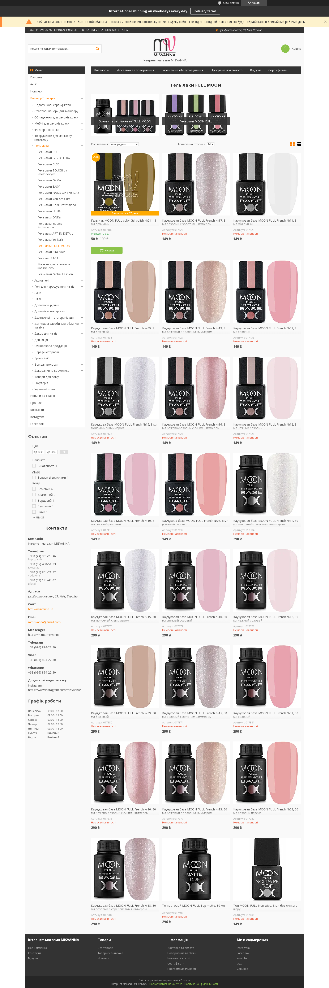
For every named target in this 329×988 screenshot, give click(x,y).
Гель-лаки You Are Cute (54, 199)
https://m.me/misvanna (44, 635)
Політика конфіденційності (201, 984)
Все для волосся (46, 364)
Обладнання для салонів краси (56, 117)
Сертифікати (277, 70)
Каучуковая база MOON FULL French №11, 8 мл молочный (264, 222)
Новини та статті (42, 396)
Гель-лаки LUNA (49, 211)
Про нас (36, 403)
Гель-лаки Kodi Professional (57, 205)
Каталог (100, 70)
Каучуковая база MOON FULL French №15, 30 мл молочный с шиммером (123, 618)
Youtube (242, 958)
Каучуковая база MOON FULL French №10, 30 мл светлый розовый (194, 618)
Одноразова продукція (50, 346)
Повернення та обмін (181, 953)
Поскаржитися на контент (165, 984)
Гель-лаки (41, 146)
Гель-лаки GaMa (49, 180)
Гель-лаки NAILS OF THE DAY (58, 193)
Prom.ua (185, 980)
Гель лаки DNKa (49, 217)
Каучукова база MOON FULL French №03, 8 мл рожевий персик (195, 522)
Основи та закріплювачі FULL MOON (125, 121)
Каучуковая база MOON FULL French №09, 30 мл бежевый (123, 715)
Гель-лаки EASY (49, 186)
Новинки (36, 91)
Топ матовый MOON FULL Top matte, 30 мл (193, 906)
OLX (239, 963)
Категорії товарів (42, 98)
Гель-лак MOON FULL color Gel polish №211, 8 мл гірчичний (123, 222)
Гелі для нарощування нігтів (54, 286)
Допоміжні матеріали (49, 311)
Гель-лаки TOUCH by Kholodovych (52, 172)
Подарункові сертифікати (52, 105)
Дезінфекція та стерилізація (54, 317)
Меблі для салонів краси (51, 123)
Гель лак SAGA (48, 258)
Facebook (37, 424)
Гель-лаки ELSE (48, 164)
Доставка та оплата (180, 948)
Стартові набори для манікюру (56, 111)
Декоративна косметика (51, 371)
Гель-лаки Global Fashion (55, 274)
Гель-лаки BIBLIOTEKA (54, 158)
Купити (109, 250)
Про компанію (37, 948)
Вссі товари (105, 948)
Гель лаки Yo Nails (51, 239)
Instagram (37, 417)
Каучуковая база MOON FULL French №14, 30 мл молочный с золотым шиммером (265, 522)
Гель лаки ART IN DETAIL (55, 233)
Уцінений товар (45, 389)
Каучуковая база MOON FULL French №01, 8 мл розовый (264, 330)
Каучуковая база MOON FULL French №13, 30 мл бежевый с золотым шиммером (194, 811)
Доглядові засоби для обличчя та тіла (56, 325)
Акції (33, 84)
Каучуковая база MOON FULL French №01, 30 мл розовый (265, 715)
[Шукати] (97, 48)
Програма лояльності (226, 70)
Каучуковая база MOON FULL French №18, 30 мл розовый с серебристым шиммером (123, 907)
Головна (36, 77)
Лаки (37, 293)
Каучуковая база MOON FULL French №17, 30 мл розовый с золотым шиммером (194, 715)
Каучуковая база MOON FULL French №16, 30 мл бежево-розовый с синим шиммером (123, 811)
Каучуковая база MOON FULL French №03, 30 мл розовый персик (265, 811)
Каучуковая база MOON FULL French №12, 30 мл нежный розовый (265, 618)
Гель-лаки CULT (49, 152)
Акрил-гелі (41, 280)
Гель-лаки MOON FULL (196, 121)
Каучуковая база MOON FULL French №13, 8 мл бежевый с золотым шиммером (193, 330)
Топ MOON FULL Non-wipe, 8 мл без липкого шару (265, 907)
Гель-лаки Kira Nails (51, 252)
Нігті (37, 299)
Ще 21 (40, 517)
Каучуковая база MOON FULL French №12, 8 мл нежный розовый (264, 426)
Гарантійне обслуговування (182, 70)
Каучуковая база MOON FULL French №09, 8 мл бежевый (122, 330)
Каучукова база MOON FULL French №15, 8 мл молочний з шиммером (124, 426)
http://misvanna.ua (40, 609)
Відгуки (255, 70)
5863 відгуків (231, 3)
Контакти (37, 410)
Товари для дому (46, 377)
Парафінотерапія (46, 352)
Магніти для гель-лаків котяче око (54, 266)
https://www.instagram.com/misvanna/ (54, 690)
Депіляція (41, 340)
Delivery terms (205, 11)
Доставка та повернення (135, 70)
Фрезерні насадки (46, 130)
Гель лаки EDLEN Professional (50, 225)
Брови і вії (41, 358)
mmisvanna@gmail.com (44, 622)
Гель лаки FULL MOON (54, 246)
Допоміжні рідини (46, 305)
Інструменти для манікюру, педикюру (53, 138)
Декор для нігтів (45, 333)
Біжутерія (41, 383)
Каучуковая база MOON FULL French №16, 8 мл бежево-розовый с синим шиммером (193, 426)
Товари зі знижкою (110, 953)
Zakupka (242, 969)
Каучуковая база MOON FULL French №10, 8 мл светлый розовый (122, 522)
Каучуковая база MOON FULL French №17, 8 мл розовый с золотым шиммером (193, 222)
